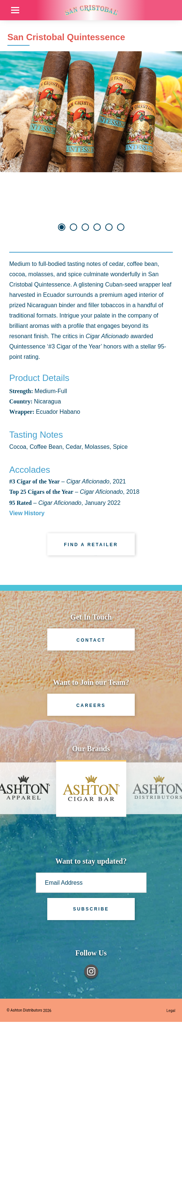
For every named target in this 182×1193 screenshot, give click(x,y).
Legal (170, 1182)
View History (27, 684)
